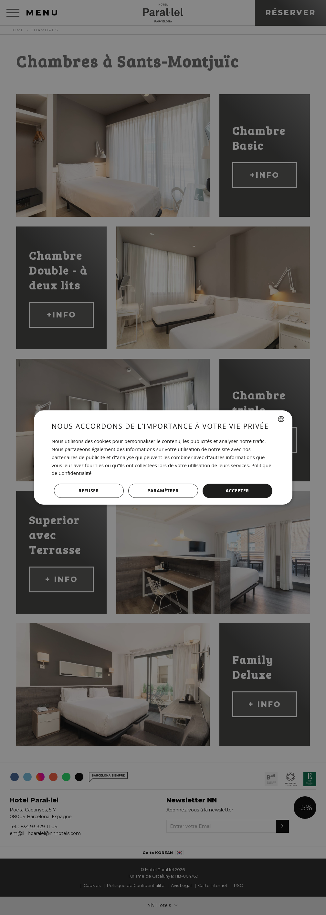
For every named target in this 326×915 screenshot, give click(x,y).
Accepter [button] (237, 491)
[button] (163, 491)
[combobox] (281, 419)
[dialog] (163, 457)
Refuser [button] (89, 491)
